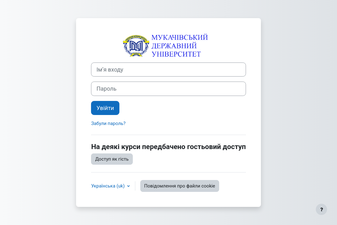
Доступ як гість (111, 159)
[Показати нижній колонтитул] (321, 209)
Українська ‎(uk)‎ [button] (108, 186)
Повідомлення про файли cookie (179, 186)
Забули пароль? (108, 123)
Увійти (105, 108)
